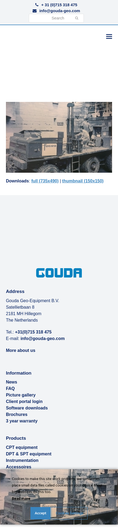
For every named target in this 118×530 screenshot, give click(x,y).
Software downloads (27, 408)
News (11, 382)
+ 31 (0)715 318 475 (59, 5)
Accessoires (18, 467)
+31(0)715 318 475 (33, 332)
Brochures (16, 414)
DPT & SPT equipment (28, 454)
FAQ (10, 388)
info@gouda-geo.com (59, 11)
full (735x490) (44, 181)
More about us (20, 350)
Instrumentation (22, 460)
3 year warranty (21, 421)
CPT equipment (21, 447)
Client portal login (24, 401)
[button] (109, 36)
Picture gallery (21, 395)
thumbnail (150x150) (83, 181)
